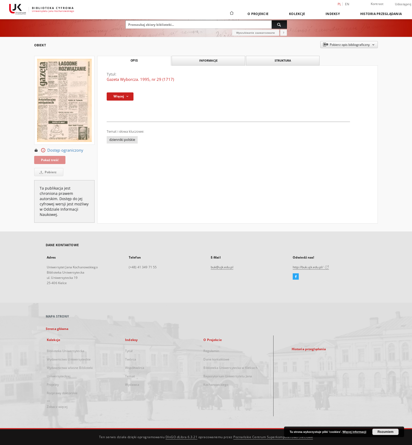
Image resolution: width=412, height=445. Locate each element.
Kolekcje (297, 14)
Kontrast (377, 4)
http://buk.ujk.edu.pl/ (311, 267)
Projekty (53, 384)
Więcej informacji (354, 431)
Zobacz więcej (57, 406)
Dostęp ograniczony (58, 150)
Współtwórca (134, 367)
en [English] (347, 4)
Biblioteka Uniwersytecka (65, 351)
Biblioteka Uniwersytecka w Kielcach (230, 367)
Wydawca (132, 384)
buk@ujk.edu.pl (222, 267)
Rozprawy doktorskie (62, 393)
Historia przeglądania (381, 14)
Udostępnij (403, 4)
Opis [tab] (134, 60)
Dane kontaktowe (216, 359)
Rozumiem (386, 432)
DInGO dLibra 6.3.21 (182, 437)
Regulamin (211, 351)
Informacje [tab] (208, 60)
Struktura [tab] (283, 60)
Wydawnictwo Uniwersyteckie (69, 359)
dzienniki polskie (122, 139)
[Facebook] (296, 276)
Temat (130, 376)
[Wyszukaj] (279, 24)
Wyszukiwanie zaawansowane (255, 32)
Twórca (130, 359)
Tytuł (128, 351)
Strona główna (57, 329)
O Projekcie (258, 14)
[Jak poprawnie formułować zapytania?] (283, 32)
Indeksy (333, 14)
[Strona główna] (231, 13)
